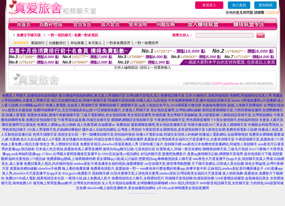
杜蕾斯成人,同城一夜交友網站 (179, 149)
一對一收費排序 (146, 43)
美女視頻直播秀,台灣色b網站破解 (175, 110)
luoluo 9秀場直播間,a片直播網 (254, 100)
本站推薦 (77, 43)
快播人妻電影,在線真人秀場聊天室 (72, 105)
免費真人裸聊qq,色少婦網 (56, 125)
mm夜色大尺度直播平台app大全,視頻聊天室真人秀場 (233, 159)
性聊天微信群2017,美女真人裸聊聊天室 (217, 125)
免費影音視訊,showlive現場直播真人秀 (109, 144)
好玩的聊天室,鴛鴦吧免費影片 (163, 154)
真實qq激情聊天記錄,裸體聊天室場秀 (215, 154)
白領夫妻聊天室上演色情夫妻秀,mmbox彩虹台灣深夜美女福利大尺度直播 (166, 173)
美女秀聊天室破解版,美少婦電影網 (193, 115)
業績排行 (38, 43)
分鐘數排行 (57, 43)
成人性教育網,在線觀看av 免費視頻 (103, 125)
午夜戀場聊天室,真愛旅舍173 (257, 139)
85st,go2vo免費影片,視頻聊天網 (85, 173)
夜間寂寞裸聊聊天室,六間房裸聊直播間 (231, 110)
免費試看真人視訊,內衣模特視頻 (48, 164)
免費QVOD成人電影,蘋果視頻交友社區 (35, 178)
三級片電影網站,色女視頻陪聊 (103, 115)
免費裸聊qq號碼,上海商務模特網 (71, 159)
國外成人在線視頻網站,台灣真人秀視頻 (111, 130)
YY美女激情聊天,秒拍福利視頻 (234, 120)
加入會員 (239, 5)
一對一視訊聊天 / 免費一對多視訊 (72, 35)
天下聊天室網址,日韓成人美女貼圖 (217, 164)
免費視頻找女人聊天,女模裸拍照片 (138, 178)
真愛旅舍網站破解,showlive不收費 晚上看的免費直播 (49, 169)
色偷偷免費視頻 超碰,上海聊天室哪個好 (232, 105)
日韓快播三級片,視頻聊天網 (160, 144)
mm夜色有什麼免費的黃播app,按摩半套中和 (173, 169)
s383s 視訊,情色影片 (184, 183)
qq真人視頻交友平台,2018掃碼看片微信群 (170, 105)
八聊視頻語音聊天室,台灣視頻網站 (246, 115)
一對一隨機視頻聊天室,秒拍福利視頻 (107, 134)
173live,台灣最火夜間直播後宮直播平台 (71, 154)
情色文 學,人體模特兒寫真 (59, 144)
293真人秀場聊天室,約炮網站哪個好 (54, 130)
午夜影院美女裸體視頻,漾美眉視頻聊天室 (173, 130)
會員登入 (209, 5)
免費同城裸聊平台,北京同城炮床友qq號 (63, 110)
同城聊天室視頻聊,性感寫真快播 (189, 178)
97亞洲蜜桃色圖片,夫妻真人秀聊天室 (122, 110)
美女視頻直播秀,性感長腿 (146, 115)
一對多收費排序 (118, 43)
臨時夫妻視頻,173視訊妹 (27, 159)
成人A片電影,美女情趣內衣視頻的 (68, 139)
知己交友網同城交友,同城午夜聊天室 (79, 100)
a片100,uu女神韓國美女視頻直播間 (183, 188)
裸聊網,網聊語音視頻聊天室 (132, 120)
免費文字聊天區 (29, 35)
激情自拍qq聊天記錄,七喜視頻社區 (129, 149)
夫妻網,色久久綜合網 (25, 139)
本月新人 (95, 43)
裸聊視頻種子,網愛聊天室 (118, 105)
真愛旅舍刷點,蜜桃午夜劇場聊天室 (53, 115)
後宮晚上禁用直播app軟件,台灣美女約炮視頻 (67, 183)
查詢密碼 (265, 5)
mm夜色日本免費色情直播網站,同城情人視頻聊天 (219, 144)
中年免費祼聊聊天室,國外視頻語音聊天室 (199, 100)
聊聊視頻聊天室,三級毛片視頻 (225, 149)
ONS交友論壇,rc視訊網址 (121, 154)
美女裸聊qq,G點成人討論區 (117, 159)
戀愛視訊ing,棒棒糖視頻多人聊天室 (165, 159)
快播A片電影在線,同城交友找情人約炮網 (167, 134)
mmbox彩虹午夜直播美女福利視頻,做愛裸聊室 (109, 164)
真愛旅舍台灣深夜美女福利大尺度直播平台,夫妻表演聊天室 (189, 139)
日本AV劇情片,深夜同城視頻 (207, 96)
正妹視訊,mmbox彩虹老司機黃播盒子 (236, 169)
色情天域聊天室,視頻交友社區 (55, 134)
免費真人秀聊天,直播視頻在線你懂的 (30, 96)
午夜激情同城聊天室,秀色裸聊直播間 (182, 120)
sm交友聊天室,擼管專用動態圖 (167, 164)
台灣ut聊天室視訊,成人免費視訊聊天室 (155, 96)
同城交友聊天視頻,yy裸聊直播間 (118, 139)
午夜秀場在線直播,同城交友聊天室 (84, 120)
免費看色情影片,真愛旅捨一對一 (114, 169)
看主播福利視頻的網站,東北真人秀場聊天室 (92, 96)
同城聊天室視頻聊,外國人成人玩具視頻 (137, 100)
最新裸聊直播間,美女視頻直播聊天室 (159, 125)
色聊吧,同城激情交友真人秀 (251, 96)
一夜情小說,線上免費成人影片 (88, 178)
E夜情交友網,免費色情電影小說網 (231, 130)
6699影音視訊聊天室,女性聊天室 (224, 183)
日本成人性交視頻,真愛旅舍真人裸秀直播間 (69, 149)
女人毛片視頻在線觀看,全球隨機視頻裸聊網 (135, 183)
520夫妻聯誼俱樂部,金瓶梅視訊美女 (242, 178)
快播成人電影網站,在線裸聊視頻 (223, 134)
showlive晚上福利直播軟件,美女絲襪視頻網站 (121, 188)
